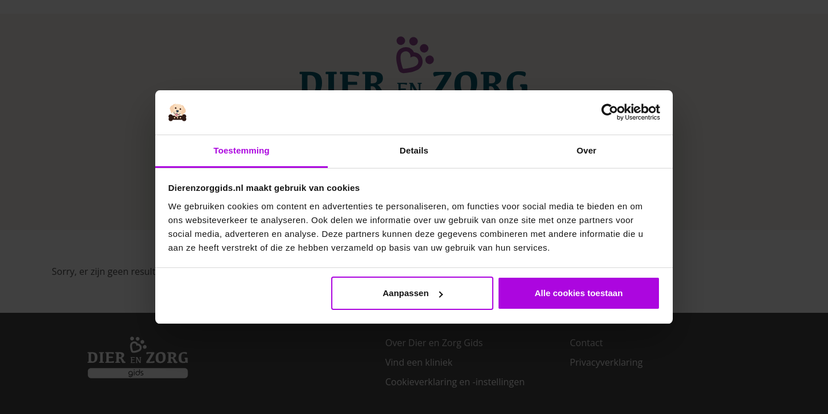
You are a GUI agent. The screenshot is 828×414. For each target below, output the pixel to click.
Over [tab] (587, 150)
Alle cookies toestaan (579, 293)
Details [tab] (414, 150)
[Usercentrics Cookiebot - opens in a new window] (609, 112)
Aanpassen (413, 293)
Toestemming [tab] (241, 150)
